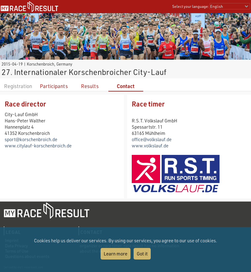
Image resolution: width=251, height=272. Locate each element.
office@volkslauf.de (152, 139)
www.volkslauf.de (150, 145)
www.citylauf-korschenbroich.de (38, 145)
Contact (126, 86)
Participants (54, 86)
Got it (142, 253)
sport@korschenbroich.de (31, 139)
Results (90, 86)
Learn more (115, 253)
